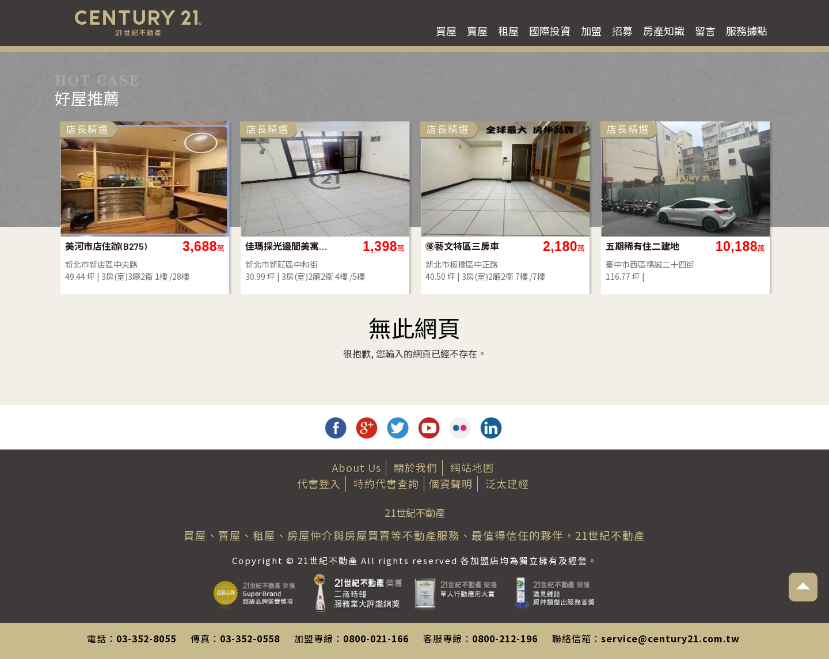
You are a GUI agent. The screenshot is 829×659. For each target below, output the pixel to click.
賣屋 (477, 30)
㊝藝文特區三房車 (462, 246)
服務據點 (746, 30)
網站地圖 (472, 467)
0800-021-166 (376, 638)
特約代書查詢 (386, 483)
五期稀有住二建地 (642, 246)
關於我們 (416, 467)
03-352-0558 (250, 638)
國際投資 (550, 30)
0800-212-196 (505, 638)
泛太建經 (507, 483)
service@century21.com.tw (670, 638)
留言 (705, 30)
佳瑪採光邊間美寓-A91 (287, 246)
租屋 (508, 30)
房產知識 (664, 30)
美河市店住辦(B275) (106, 246)
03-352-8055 (146, 638)
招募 (622, 30)
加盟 (591, 30)
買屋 (446, 30)
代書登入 (319, 483)
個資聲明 (451, 483)
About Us (356, 467)
